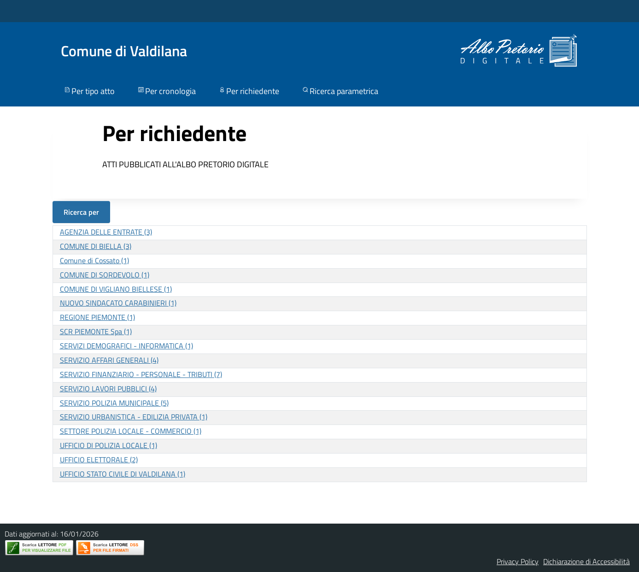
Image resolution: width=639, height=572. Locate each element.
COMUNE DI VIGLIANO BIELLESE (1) (116, 289)
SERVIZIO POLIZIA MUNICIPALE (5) (114, 402)
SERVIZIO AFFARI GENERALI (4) (109, 360)
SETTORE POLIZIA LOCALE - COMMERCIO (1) (130, 430)
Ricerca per (81, 212)
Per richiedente (248, 91)
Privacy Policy (518, 561)
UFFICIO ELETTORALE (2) (99, 459)
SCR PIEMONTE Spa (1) (96, 331)
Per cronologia (166, 91)
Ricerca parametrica (339, 91)
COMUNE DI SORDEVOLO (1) (104, 274)
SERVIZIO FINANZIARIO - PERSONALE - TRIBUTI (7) (141, 374)
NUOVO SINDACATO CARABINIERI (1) (118, 302)
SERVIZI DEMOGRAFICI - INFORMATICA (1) (126, 345)
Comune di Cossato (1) (94, 260)
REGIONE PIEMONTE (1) (97, 317)
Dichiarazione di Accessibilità (586, 561)
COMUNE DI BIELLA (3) (95, 246)
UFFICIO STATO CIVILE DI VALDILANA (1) (122, 473)
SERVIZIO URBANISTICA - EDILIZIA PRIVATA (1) (133, 416)
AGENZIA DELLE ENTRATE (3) (106, 231)
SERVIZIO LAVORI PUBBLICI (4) (108, 388)
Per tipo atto (89, 91)
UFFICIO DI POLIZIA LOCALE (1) (108, 445)
